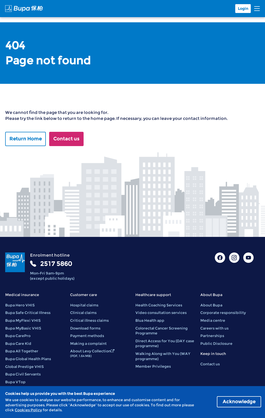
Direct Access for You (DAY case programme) (164, 343)
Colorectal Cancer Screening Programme (161, 331)
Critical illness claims (89, 320)
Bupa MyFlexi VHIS (23, 320)
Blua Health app (149, 320)
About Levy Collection (92, 353)
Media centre (212, 320)
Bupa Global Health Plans (28, 359)
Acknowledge (239, 402)
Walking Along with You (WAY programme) (162, 356)
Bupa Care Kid (18, 343)
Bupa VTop (15, 382)
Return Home (25, 139)
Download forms (85, 328)
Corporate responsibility (223, 312)
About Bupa (211, 305)
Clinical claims (83, 312)
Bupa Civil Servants (23, 374)
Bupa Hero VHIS (20, 305)
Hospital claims (84, 305)
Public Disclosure (216, 343)
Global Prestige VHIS (24, 366)
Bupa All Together (21, 351)
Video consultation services (161, 312)
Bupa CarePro (18, 335)
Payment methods (87, 335)
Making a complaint (88, 343)
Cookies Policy (28, 410)
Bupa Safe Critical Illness (27, 312)
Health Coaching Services (158, 305)
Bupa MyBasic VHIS (23, 328)
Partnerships (212, 335)
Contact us (66, 139)
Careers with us (214, 328)
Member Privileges (153, 366)
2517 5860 (56, 264)
